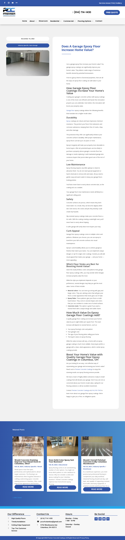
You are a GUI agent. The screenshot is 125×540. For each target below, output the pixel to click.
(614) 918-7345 (96, 390)
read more (28, 487)
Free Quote (112, 12)
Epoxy (68, 121)
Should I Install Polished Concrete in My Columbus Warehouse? (95, 462)
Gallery (119, 3)
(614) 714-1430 (46, 518)
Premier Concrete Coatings (83, 369)
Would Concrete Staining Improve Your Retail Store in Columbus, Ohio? (28, 462)
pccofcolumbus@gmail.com (51, 522)
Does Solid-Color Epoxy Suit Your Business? (61, 461)
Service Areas (104, 3)
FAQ (113, 3)
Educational (63, 465)
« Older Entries (17, 497)
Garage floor (70, 110)
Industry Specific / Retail (33, 466)
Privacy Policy (84, 538)
